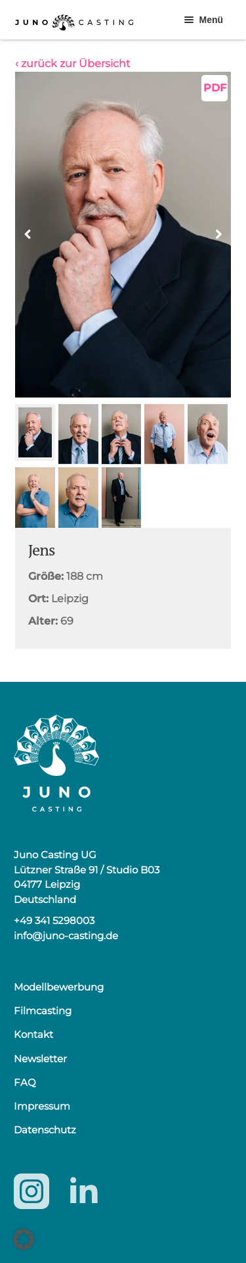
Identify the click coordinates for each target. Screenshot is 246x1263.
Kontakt (33, 1034)
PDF (214, 88)
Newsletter (40, 1058)
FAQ (25, 1082)
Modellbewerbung (59, 987)
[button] (218, 234)
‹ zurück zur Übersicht (73, 63)
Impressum (42, 1106)
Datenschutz (45, 1129)
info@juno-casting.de (66, 935)
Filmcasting (43, 1010)
